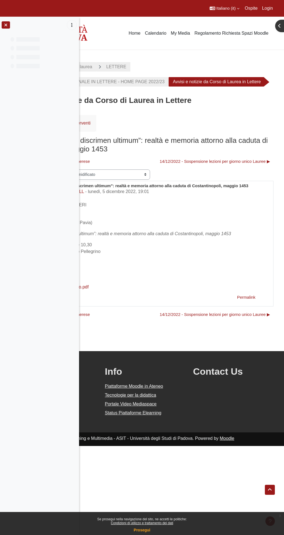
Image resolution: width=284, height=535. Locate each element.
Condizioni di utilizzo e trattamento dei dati (142, 523)
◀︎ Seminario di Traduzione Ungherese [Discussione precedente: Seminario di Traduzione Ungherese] (128, 176)
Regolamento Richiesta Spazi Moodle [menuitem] (231, 33)
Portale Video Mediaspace (167, 483)
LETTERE (190, 66)
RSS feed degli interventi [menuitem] (139, 138)
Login (267, 8)
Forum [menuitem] (97, 138)
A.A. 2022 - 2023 (106, 66)
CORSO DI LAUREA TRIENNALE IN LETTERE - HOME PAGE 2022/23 (166, 81)
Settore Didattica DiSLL (120, 235)
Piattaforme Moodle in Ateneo (175, 452)
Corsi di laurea (151, 66)
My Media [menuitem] (180, 33)
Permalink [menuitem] (246, 347)
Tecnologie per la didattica (170, 467)
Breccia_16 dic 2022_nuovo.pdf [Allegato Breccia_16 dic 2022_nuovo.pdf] (127, 337)
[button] (224, 8)
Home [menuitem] (135, 33)
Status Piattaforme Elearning (172, 498)
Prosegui (142, 530)
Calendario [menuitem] (155, 33)
